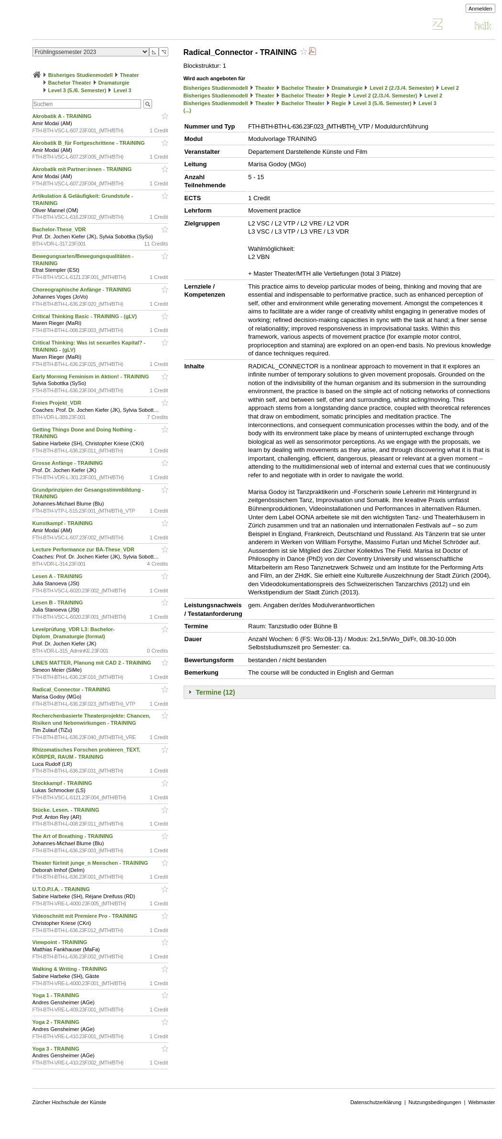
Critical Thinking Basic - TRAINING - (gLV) (86, 316)
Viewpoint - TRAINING (61, 942)
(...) (188, 110)
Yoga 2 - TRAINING (57, 1022)
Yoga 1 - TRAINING (57, 995)
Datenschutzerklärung (376, 1102)
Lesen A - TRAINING (58, 576)
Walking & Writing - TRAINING (71, 969)
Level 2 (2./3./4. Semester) (402, 88)
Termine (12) (215, 692)
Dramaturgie (114, 83)
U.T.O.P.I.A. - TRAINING (62, 889)
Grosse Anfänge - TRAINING (69, 463)
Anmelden (480, 8)
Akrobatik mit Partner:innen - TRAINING (83, 169)
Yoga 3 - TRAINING (57, 1049)
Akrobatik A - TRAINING (63, 116)
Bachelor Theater (69, 83)
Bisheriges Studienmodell (80, 75)
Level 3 (122, 90)
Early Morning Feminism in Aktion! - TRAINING (92, 376)
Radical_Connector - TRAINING (72, 689)
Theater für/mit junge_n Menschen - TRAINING (91, 863)
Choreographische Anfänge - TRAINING (83, 289)
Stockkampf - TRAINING (63, 783)
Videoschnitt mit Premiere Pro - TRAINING (86, 916)
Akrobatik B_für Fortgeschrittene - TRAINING (89, 143)
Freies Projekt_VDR (58, 403)
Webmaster (481, 1102)
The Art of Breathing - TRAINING (74, 836)
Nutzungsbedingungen (435, 1102)
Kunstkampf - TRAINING (64, 523)
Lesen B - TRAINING (59, 602)
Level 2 (450, 88)
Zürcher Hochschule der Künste (70, 1102)
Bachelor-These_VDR (60, 229)
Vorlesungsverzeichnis (103, 25)
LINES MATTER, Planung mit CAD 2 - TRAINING (93, 663)
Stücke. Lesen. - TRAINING (67, 810)
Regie (339, 95)
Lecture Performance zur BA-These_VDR (84, 549)
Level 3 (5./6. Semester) (77, 90)
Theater (129, 75)
